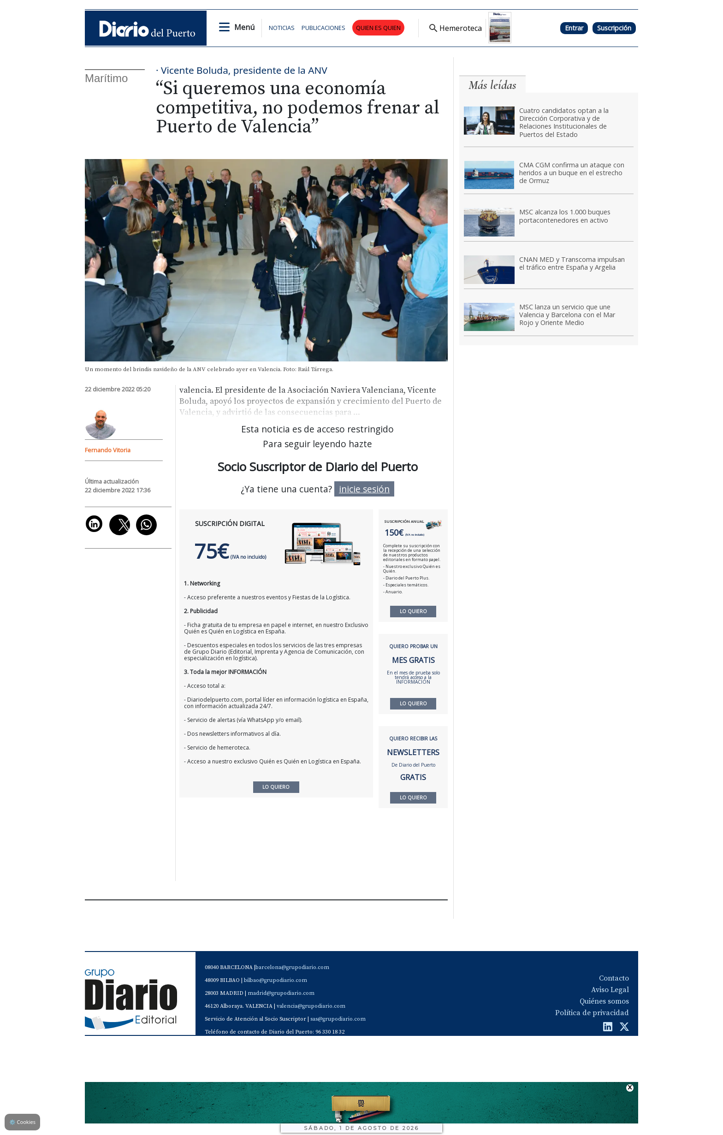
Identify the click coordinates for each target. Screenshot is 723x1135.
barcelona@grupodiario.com (292, 967)
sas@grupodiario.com (338, 1019)
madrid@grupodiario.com (281, 993)
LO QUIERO (413, 611)
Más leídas (492, 85)
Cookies (22, 1121)
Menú (244, 27)
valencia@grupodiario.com (311, 1006)
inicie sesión (364, 489)
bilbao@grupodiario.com (275, 980)
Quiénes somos (604, 1001)
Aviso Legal (610, 989)
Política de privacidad (592, 1012)
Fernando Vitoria (107, 450)
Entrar (574, 28)
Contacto (614, 978)
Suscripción (614, 28)
